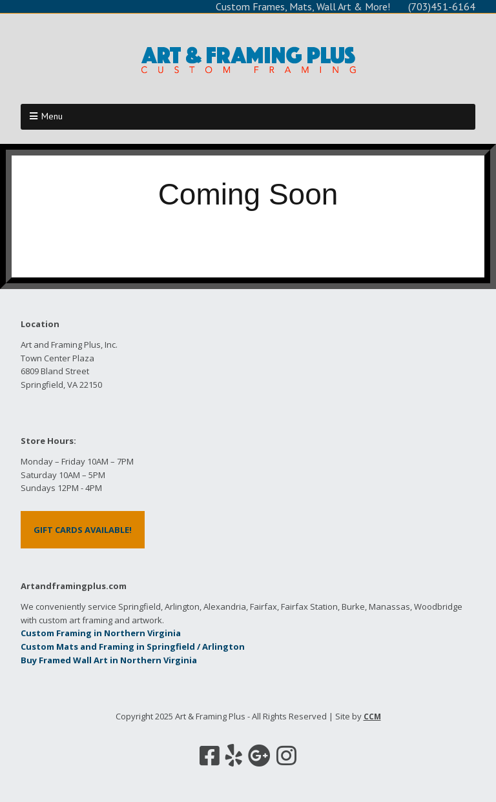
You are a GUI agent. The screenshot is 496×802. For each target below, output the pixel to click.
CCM (372, 716)
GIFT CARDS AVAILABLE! (83, 530)
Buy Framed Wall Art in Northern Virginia (109, 660)
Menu (52, 116)
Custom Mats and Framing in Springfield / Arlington (133, 646)
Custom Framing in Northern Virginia (101, 633)
